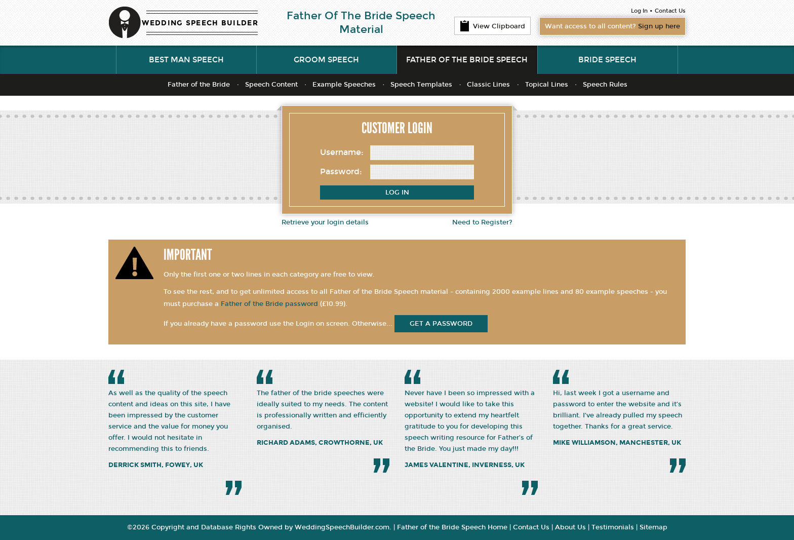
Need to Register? (482, 222)
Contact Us (670, 11)
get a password (441, 324)
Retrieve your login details (325, 222)
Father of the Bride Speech (467, 59)
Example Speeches (344, 85)
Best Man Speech (186, 59)
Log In (639, 11)
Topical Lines (546, 85)
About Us (570, 527)
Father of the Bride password (269, 304)
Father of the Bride (199, 85)
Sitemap (653, 527)
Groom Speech (326, 59)
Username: (342, 152)
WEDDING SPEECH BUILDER (200, 23)
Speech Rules (605, 85)
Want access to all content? (612, 26)
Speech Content (271, 85)
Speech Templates (421, 85)
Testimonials (612, 527)
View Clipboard (492, 26)
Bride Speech (607, 59)
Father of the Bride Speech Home (452, 527)
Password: (341, 171)
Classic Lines (488, 85)
